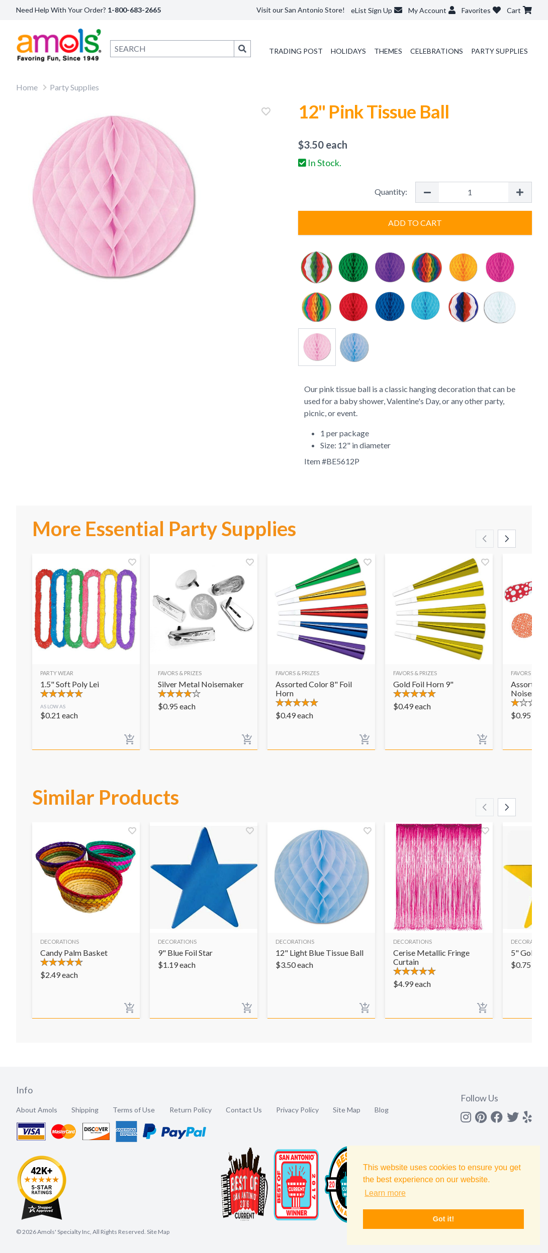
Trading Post (296, 51)
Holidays (348, 51)
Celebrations (436, 51)
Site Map (346, 1109)
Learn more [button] (385, 1193)
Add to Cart (415, 222)
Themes (388, 51)
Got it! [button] (443, 1219)
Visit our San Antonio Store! (300, 10)
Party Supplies (499, 51)
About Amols (36, 1109)
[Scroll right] (507, 539)
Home (27, 87)
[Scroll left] (485, 539)
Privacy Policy (297, 1109)
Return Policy (190, 1109)
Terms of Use (134, 1109)
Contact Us (244, 1109)
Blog (382, 1109)
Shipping (85, 1109)
